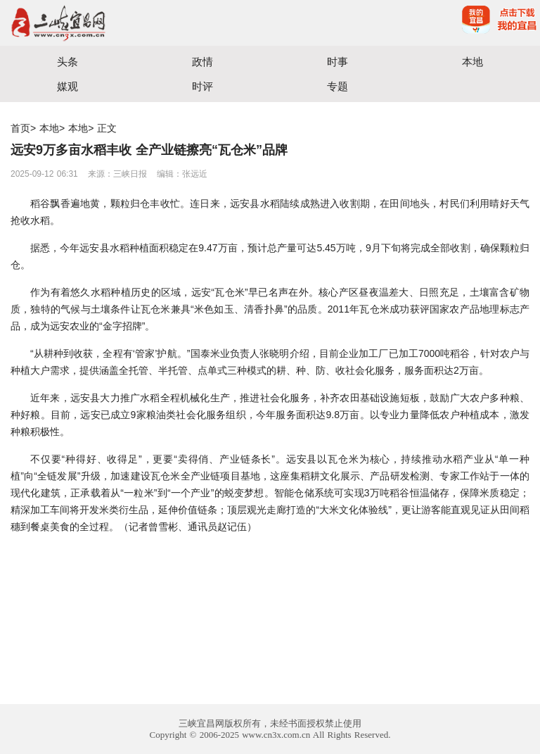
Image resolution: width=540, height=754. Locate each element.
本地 (472, 62)
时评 (202, 86)
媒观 (67, 86)
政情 (202, 62)
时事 (337, 62)
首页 (20, 128)
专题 (337, 86)
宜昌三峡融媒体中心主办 (135, 23)
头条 (67, 62)
